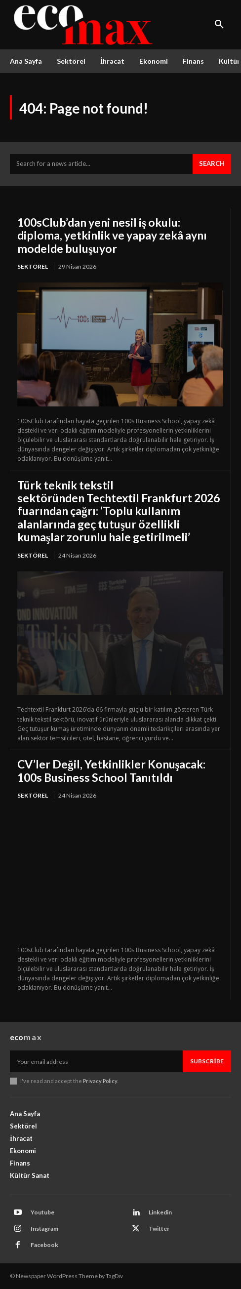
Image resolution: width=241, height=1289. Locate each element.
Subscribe (207, 1061)
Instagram (44, 1228)
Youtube (42, 1212)
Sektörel (32, 266)
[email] (96, 1061)
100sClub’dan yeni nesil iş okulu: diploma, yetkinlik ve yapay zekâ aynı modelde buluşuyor (112, 235)
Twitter (159, 1228)
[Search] (212, 164)
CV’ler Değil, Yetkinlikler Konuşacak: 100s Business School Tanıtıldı (111, 770)
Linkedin (160, 1212)
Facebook (44, 1245)
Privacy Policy (100, 1081)
